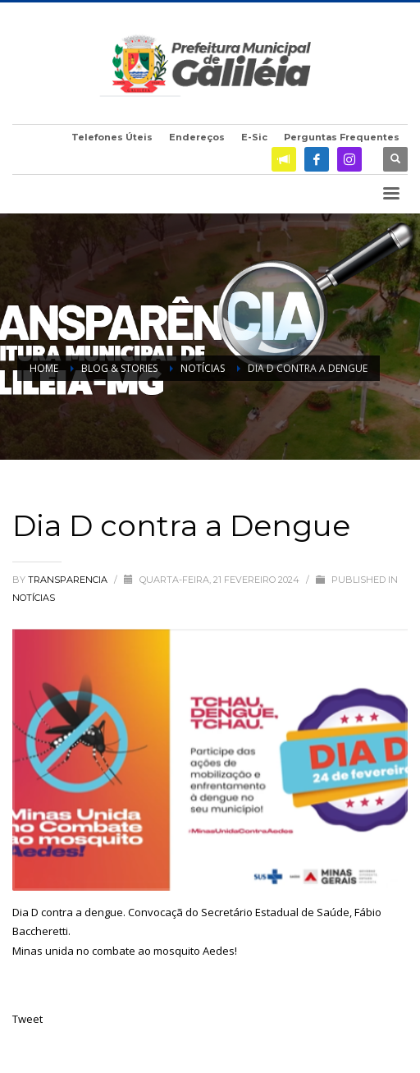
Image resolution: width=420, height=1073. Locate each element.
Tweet (27, 1018)
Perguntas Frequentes (341, 137)
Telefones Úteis (112, 137)
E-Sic (254, 137)
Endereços (197, 137)
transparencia (69, 579)
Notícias (33, 597)
